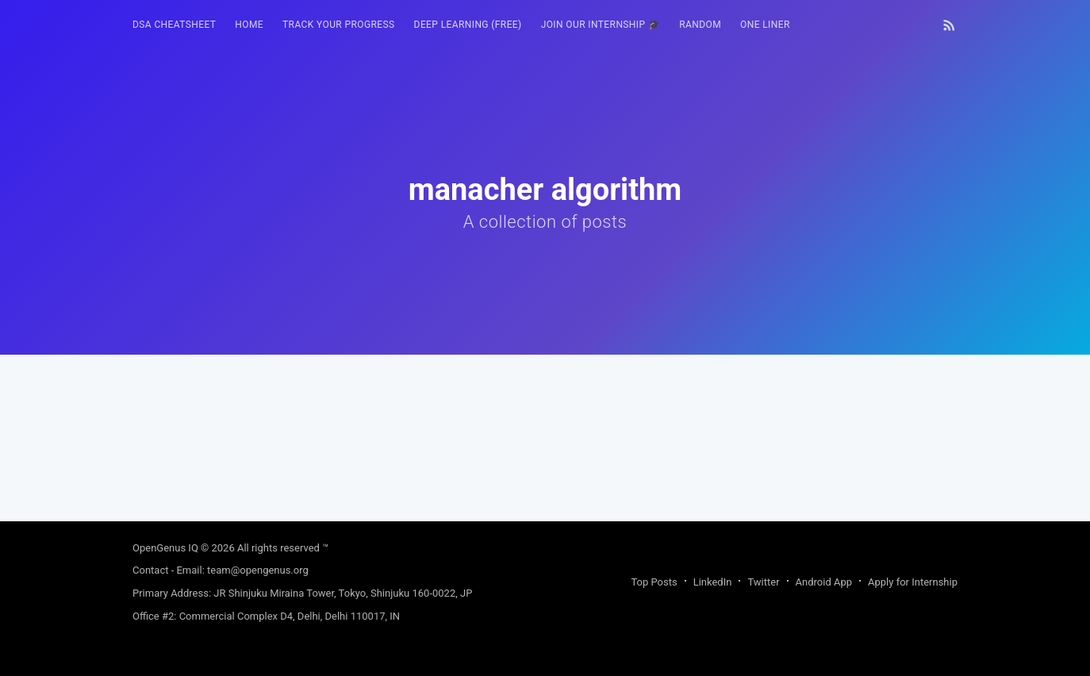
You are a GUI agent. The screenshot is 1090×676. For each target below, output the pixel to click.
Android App (824, 582)
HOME (249, 24)
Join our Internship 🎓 (601, 24)
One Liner (765, 24)
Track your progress (338, 24)
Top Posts (654, 582)
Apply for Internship (913, 582)
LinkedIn (712, 582)
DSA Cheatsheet (174, 24)
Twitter (763, 582)
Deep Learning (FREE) (468, 24)
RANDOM (700, 24)
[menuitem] (174, 25)
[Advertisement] (545, 466)
